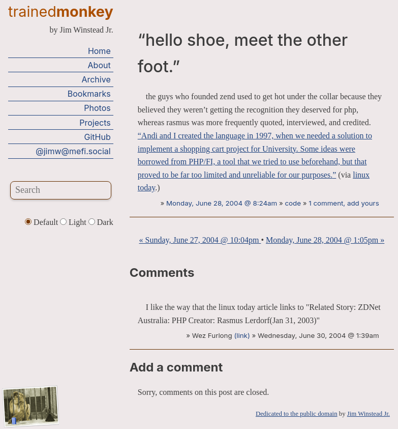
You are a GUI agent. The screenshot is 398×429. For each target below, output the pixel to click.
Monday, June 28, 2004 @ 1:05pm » (325, 240)
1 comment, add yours (344, 203)
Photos (97, 108)
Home (99, 51)
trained (60, 11)
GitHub (97, 137)
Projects (94, 123)
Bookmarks (89, 94)
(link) (242, 335)
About (99, 65)
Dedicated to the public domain (297, 413)
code (293, 203)
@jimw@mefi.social (73, 151)
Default (42, 222)
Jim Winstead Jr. (368, 413)
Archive (95, 79)
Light (74, 222)
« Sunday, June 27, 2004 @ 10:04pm (200, 240)
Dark (100, 222)
